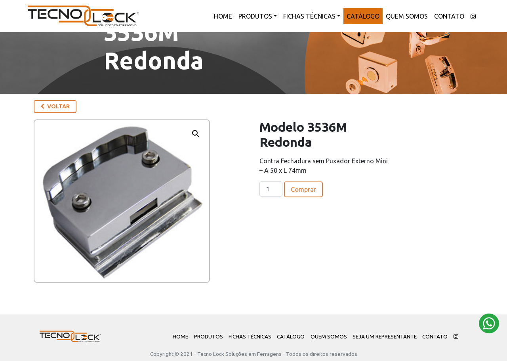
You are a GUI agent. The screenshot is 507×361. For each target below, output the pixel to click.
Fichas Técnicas (309, 16)
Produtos (255, 16)
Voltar (55, 106)
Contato (449, 16)
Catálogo (363, 16)
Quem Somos (407, 16)
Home (223, 16)
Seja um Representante (385, 336)
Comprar (303, 189)
